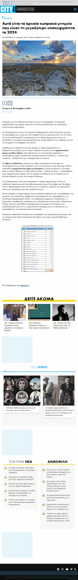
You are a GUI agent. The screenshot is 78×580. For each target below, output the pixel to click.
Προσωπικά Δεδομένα (52, 577)
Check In (63, 2)
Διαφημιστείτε (70, 577)
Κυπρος (8, 18)
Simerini (23, 2)
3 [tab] (12, 370)
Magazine (70, 2)
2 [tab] (8, 370)
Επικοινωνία (36, 577)
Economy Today (40, 2)
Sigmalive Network (6, 3)
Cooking (15, 4)
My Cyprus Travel (25, 4)
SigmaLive (24, 286)
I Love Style (54, 2)
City (48, 2)
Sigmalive (16, 2)
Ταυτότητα (24, 577)
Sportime (30, 2)
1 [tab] (5, 370)
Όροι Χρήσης (11, 577)
